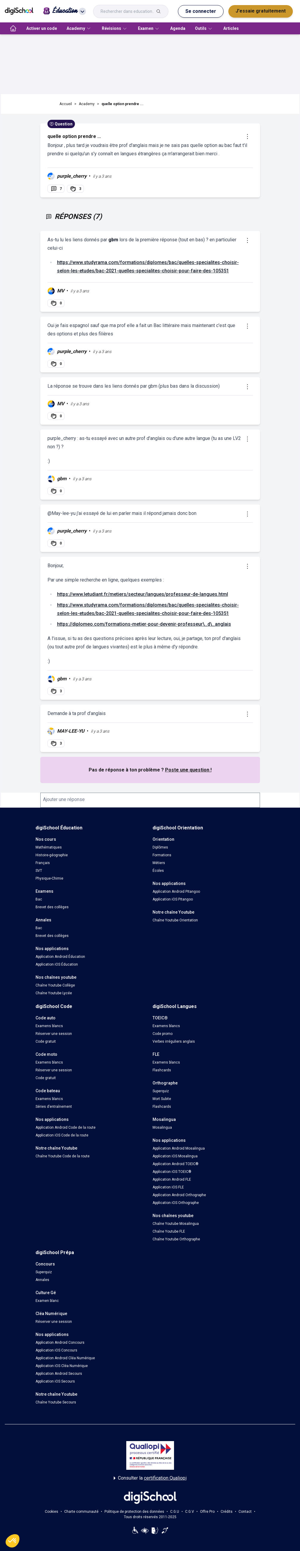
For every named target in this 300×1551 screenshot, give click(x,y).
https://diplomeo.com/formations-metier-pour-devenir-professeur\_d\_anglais (144, 624)
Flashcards (162, 1070)
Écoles (158, 871)
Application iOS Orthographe (176, 1203)
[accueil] (13, 28)
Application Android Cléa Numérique (65, 1358)
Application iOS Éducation (57, 964)
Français (43, 863)
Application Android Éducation (60, 957)
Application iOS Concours (56, 1350)
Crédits (227, 1511)
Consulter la (150, 1478)
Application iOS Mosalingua (175, 1156)
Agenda (177, 28)
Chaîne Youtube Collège (55, 985)
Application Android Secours (59, 1373)
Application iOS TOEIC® (172, 1172)
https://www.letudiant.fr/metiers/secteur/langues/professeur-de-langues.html (142, 594)
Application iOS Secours (55, 1381)
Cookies (51, 1511)
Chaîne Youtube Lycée (54, 993)
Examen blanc (47, 1301)
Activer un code (41, 28)
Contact (245, 1511)
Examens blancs (49, 1026)
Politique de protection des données (134, 1511)
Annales (42, 1280)
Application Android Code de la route (66, 1127)
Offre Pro (207, 1511)
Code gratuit (46, 1041)
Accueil (65, 104)
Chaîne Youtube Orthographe (176, 1239)
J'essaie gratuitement (261, 11)
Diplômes (160, 847)
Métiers (159, 863)
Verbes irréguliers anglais (174, 1041)
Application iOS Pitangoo (173, 899)
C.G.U (174, 1511)
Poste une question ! (188, 770)
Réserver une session (54, 1034)
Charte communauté (81, 1511)
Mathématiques (49, 847)
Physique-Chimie (49, 878)
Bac (39, 899)
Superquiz (161, 1091)
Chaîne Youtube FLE (169, 1231)
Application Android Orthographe (179, 1195)
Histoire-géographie (52, 855)
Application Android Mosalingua (179, 1148)
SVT (39, 871)
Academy (87, 104)
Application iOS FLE (168, 1187)
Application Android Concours (60, 1342)
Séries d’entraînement (54, 1106)
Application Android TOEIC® (176, 1164)
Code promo (163, 1034)
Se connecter (200, 11)
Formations (162, 855)
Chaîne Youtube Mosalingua (176, 1224)
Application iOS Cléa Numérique (62, 1366)
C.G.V (189, 1511)
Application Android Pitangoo (176, 891)
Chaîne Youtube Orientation (175, 920)
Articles (231, 28)
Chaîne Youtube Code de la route (63, 1156)
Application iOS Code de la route (62, 1135)
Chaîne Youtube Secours (56, 1402)
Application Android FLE (172, 1179)
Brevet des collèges (52, 907)
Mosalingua (162, 1127)
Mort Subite (162, 1099)
